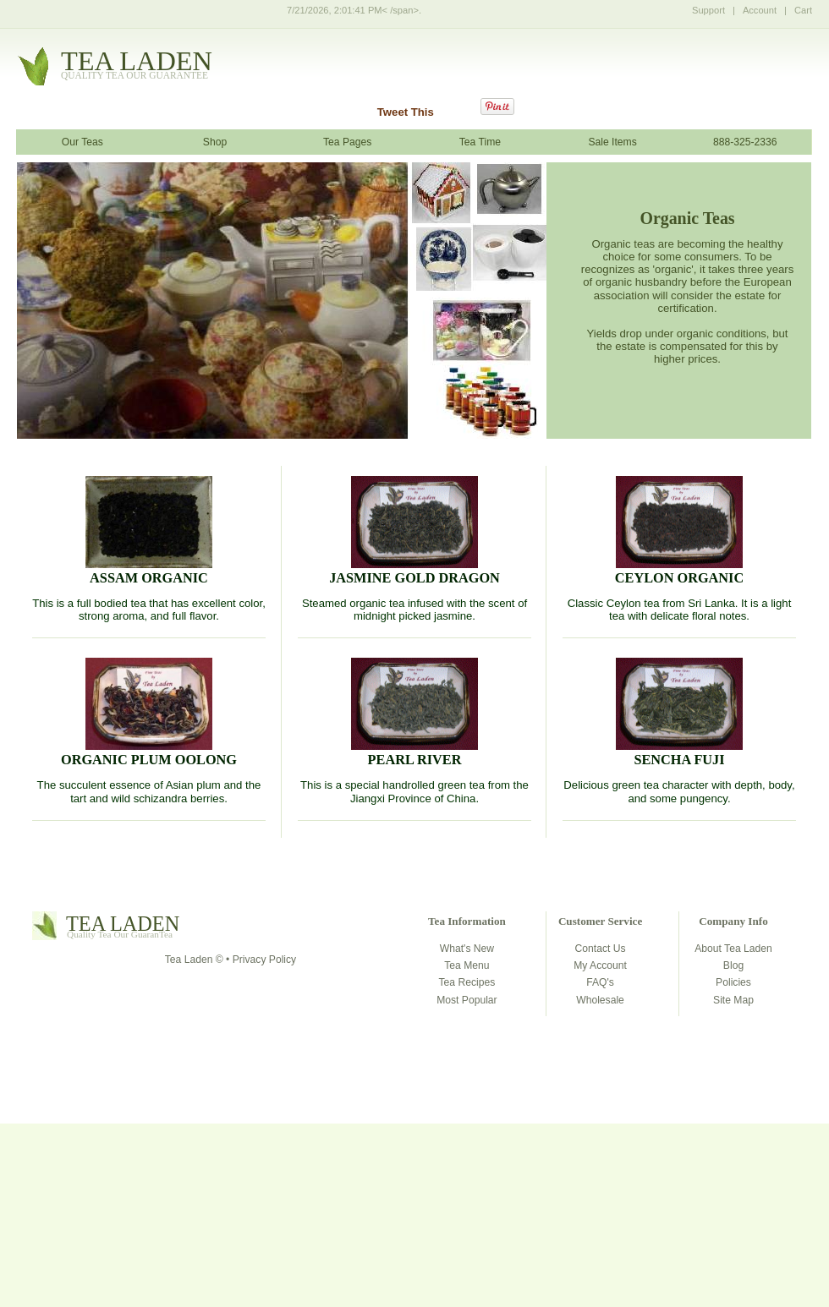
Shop (215, 142)
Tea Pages (347, 142)
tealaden (136, 65)
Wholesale (600, 1000)
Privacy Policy (264, 959)
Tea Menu (466, 965)
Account (760, 10)
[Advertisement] (414, 1185)
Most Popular (466, 1000)
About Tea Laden (732, 948)
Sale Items (612, 142)
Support (708, 10)
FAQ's (600, 982)
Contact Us (600, 948)
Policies (733, 982)
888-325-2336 (745, 142)
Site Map (733, 1000)
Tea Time (480, 142)
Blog (733, 965)
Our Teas (82, 142)
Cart (803, 10)
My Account (600, 965)
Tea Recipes (467, 982)
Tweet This (405, 112)
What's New (467, 948)
